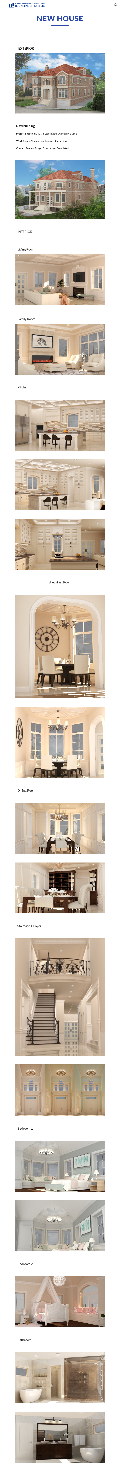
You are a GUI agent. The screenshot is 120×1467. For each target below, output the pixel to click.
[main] (60, 20)
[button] (4, 5)
